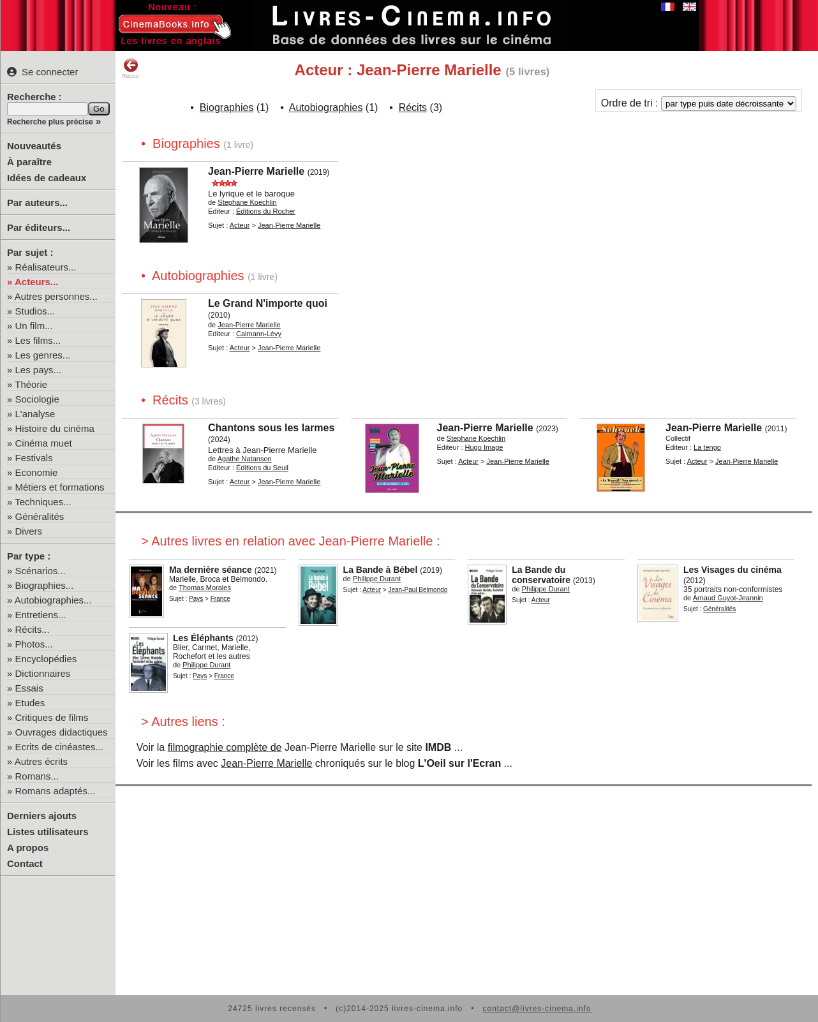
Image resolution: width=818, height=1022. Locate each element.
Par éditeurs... (38, 227)
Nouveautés (34, 145)
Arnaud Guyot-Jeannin (728, 598)
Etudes (30, 702)
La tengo (707, 447)
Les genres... (43, 355)
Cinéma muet (43, 443)
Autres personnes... (56, 296)
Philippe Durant (377, 578)
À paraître (29, 161)
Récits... (32, 629)
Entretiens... (40, 614)
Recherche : (34, 96)
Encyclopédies (46, 658)
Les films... (38, 340)
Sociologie (37, 399)
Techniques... (43, 501)
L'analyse (35, 413)
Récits (413, 107)
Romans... (37, 776)
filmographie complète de (225, 747)
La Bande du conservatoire (541, 575)
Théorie (31, 384)
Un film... (34, 325)
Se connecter (42, 71)
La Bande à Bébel (380, 570)
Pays (196, 598)
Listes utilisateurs (48, 831)
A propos (27, 847)
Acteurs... (36, 281)
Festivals (34, 457)
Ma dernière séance (210, 570)
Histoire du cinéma (54, 428)
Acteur (240, 225)
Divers (29, 531)
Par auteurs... (37, 202)
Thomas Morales (205, 587)
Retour (130, 68)
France (220, 598)
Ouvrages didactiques (61, 732)
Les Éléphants (203, 638)
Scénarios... (40, 570)
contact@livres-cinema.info (536, 1008)
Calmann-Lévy (258, 333)
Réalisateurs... (46, 267)
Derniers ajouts (42, 815)
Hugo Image (484, 447)
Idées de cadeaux (46, 177)
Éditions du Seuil (262, 467)
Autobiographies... (53, 600)
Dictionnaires (43, 673)
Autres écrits (41, 761)
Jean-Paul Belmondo (417, 589)
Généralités (39, 516)
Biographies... (44, 585)
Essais (29, 688)
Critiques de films (52, 717)
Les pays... (38, 369)
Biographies (227, 107)
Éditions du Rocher (265, 211)
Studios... (35, 311)
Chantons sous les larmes (271, 427)
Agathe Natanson (245, 459)
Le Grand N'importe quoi (267, 303)
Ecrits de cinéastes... (59, 746)
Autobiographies (326, 107)
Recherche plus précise (50, 121)
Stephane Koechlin (247, 202)
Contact (25, 863)
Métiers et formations (60, 487)
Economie (36, 472)
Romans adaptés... (55, 790)
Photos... (34, 644)
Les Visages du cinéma (732, 570)
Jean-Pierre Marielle (256, 171)
